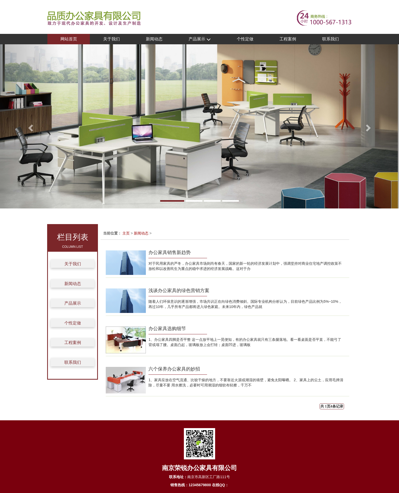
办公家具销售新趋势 (169, 252)
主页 (126, 233)
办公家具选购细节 (167, 328)
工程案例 (287, 39)
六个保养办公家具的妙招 (174, 369)
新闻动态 (154, 39)
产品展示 (199, 39)
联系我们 (330, 39)
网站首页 (68, 39)
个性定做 (245, 39)
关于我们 (111, 39)
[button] (30, 126)
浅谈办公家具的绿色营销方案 (178, 290)
